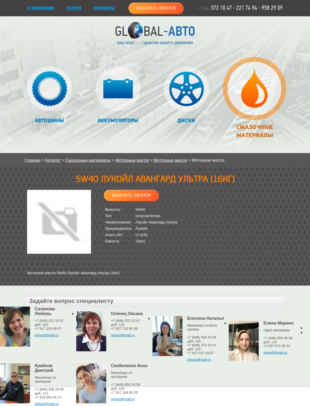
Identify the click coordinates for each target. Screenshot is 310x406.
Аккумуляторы (117, 95)
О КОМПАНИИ (40, 8)
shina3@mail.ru (47, 335)
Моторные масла (132, 160)
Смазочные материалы (254, 100)
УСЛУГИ (73, 8)
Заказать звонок (156, 8)
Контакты (104, 8)
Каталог (52, 160)
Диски (186, 95)
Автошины (49, 95)
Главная (32, 160)
